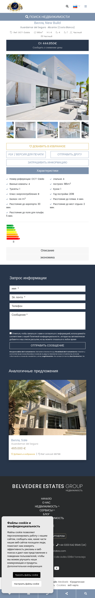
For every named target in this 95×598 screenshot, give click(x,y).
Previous (10, 87)
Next (85, 87)
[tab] (47, 170)
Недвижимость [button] (46, 506)
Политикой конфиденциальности (45, 336)
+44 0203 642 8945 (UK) (71, 545)
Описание (47, 250)
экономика (47, 257)
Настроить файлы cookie (26, 583)
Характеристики (47, 171)
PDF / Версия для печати (26, 154)
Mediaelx (63, 581)
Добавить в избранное (23, 454)
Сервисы (46, 510)
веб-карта (73, 585)
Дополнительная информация (24, 566)
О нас (46, 502)
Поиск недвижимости (47, 17)
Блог (46, 514)
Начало (46, 499)
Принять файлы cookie (26, 574)
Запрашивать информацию (47, 162)
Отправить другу (70, 154)
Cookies (61, 585)
